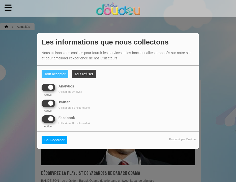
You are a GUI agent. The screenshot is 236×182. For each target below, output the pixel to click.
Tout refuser (84, 74)
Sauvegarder (54, 140)
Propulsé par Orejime (182, 139)
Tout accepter (55, 74)
